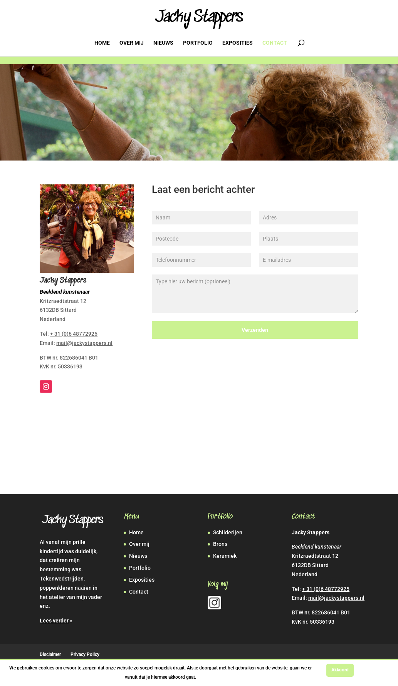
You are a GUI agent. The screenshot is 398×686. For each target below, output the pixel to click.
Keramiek (225, 556)
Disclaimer (50, 654)
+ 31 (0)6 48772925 (73, 334)
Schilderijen (227, 532)
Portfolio (198, 43)
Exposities (237, 43)
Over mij (131, 43)
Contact (274, 43)
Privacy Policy (85, 654)
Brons (220, 544)
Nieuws (163, 43)
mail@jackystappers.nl (84, 343)
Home (102, 43)
